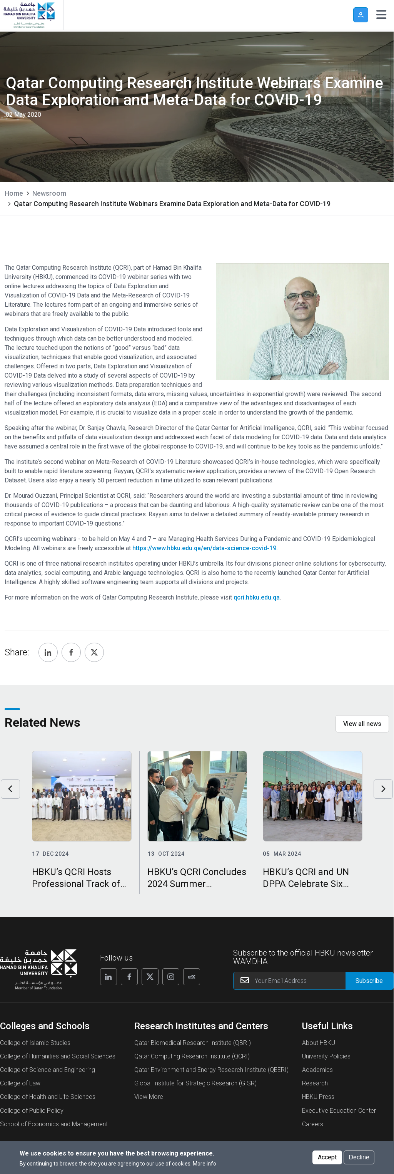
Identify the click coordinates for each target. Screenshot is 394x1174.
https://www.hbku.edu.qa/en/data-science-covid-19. (205, 548)
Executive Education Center (339, 1110)
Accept (327, 1157)
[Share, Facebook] (71, 652)
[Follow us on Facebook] (129, 976)
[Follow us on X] (150, 976)
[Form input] (369, 980)
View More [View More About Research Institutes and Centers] (148, 1096)
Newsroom (49, 193)
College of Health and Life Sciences (47, 1096)
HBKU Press (318, 1096)
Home (14, 193)
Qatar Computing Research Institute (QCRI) (192, 1056)
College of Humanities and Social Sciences (57, 1056)
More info (204, 1164)
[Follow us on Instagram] (170, 976)
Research (315, 1083)
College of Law (20, 1083)
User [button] (360, 14)
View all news (362, 723)
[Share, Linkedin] (48, 652)
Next (383, 789)
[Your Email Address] (313, 980)
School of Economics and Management (54, 1124)
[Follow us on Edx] (191, 976)
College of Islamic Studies (35, 1042)
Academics (317, 1069)
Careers (312, 1124)
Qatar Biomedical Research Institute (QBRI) (192, 1042)
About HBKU (318, 1042)
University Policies (326, 1056)
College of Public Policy (31, 1110)
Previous (10, 789)
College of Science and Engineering (47, 1069)
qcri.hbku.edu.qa (257, 597)
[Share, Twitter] (94, 652)
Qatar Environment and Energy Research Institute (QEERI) (211, 1069)
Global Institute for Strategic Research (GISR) (195, 1083)
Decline (359, 1157)
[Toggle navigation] (381, 15)
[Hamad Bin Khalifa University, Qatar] (29, 15)
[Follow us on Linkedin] (108, 976)
